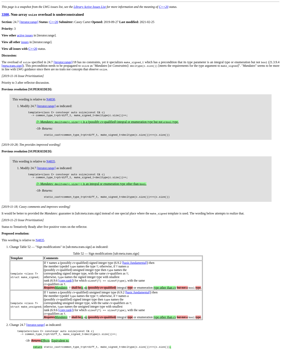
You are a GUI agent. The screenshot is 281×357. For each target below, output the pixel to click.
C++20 (163, 6)
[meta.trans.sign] (12, 65)
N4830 (50, 99)
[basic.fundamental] (134, 266)
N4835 (50, 163)
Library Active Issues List (90, 6)
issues (25, 42)
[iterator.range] (28, 22)
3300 (5, 14)
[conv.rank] (65, 284)
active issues (25, 35)
